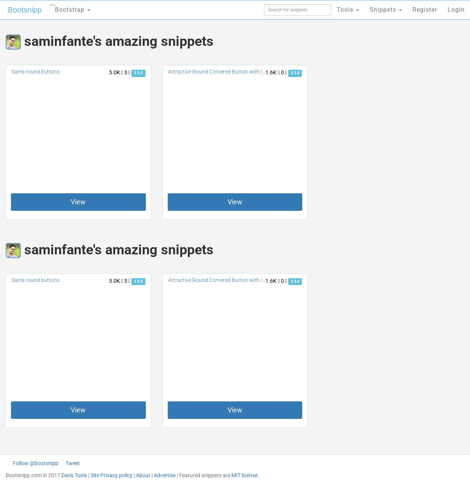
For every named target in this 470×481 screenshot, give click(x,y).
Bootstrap (70, 7)
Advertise (165, 475)
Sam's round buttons (35, 72)
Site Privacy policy (112, 475)
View (78, 202)
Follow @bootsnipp (35, 463)
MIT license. (245, 475)
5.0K (116, 72)
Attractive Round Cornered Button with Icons (220, 72)
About (143, 475)
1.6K (272, 72)
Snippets (386, 9)
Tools (348, 9)
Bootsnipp (25, 10)
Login (456, 9)
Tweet (73, 463)
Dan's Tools (74, 475)
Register (424, 9)
